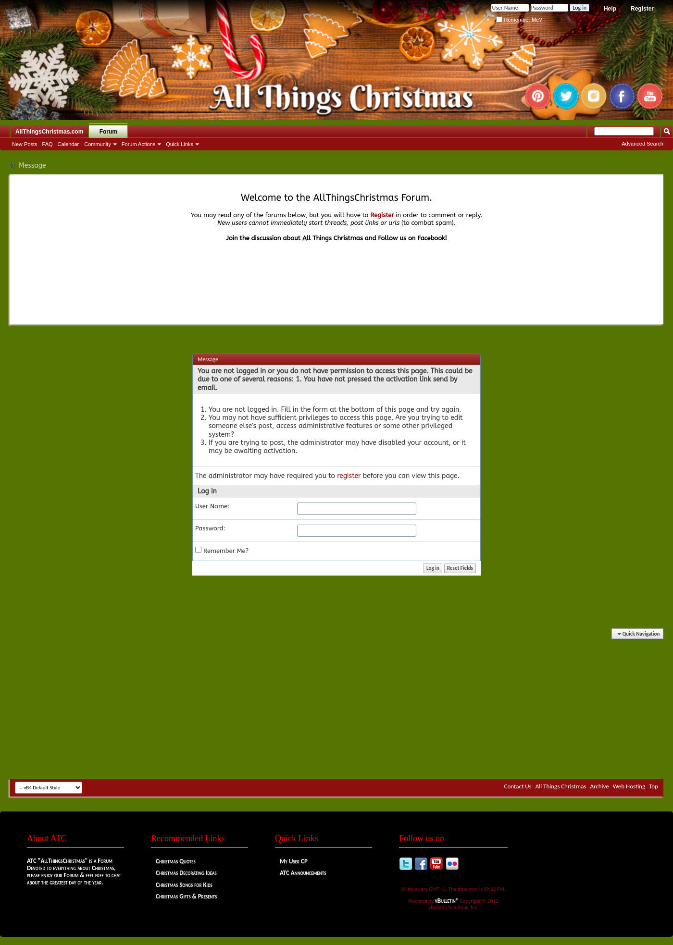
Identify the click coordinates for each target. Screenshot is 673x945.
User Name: (212, 506)
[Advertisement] (336, 704)
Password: (210, 528)
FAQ (47, 144)
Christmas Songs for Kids (184, 884)
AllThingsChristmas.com (49, 131)
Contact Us (518, 786)
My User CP (294, 861)
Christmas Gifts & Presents (186, 896)
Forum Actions (138, 144)
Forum (108, 131)
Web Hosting (629, 786)
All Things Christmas (561, 786)
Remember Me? (519, 20)
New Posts (24, 144)
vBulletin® (447, 900)
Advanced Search (642, 144)
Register (642, 8)
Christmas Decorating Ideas (186, 872)
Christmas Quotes (176, 861)
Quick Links (179, 144)
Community (97, 144)
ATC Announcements (303, 872)
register (349, 476)
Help (610, 8)
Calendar (68, 144)
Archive (599, 786)
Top (653, 786)
